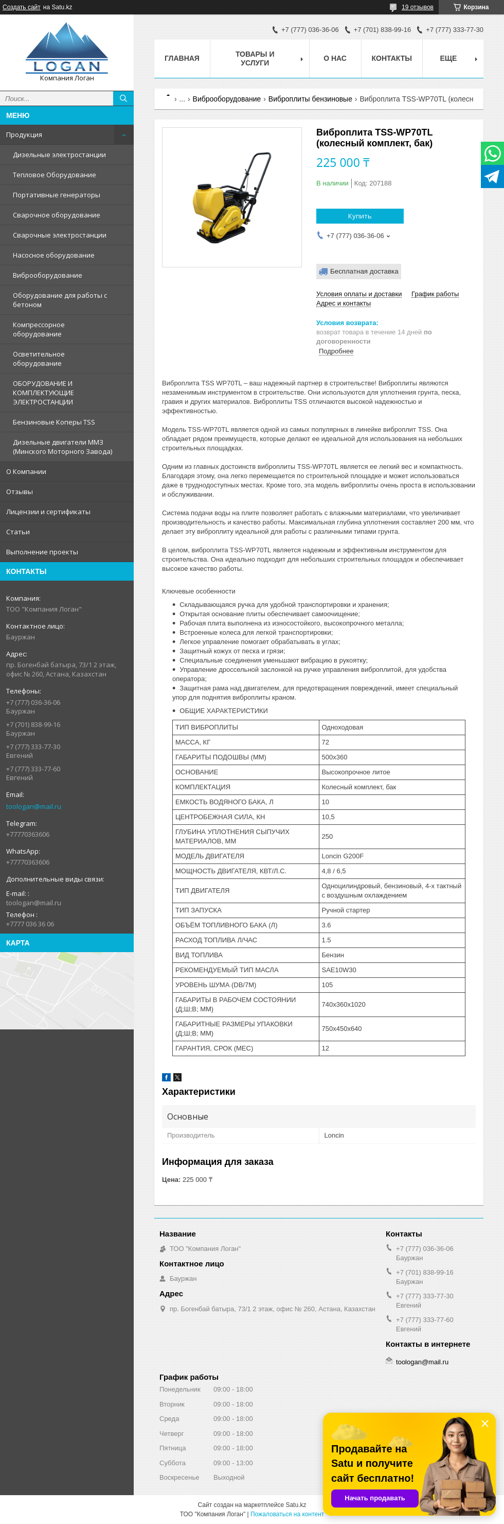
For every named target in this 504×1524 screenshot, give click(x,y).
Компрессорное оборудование (39, 329)
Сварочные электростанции (59, 235)
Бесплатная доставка (364, 271)
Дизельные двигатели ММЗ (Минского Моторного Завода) (62, 446)
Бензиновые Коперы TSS (54, 422)
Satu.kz (295, 1505)
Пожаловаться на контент (287, 1514)
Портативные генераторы (56, 194)
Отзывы (19, 491)
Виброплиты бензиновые (310, 99)
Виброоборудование (47, 275)
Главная (182, 58)
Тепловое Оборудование (54, 174)
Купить (360, 216)
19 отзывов (418, 7)
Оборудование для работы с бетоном (60, 300)
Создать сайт (22, 7)
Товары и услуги (255, 58)
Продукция (24, 134)
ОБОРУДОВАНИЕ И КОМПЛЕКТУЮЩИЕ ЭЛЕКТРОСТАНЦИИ (43, 393)
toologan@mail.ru (33, 806)
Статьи (18, 531)
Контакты (392, 58)
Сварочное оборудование (56, 214)
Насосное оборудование (54, 255)
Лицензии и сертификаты (48, 511)
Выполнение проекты (42, 551)
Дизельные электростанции (59, 154)
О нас (335, 58)
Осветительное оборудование (39, 358)
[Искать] (123, 98)
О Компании (26, 471)
